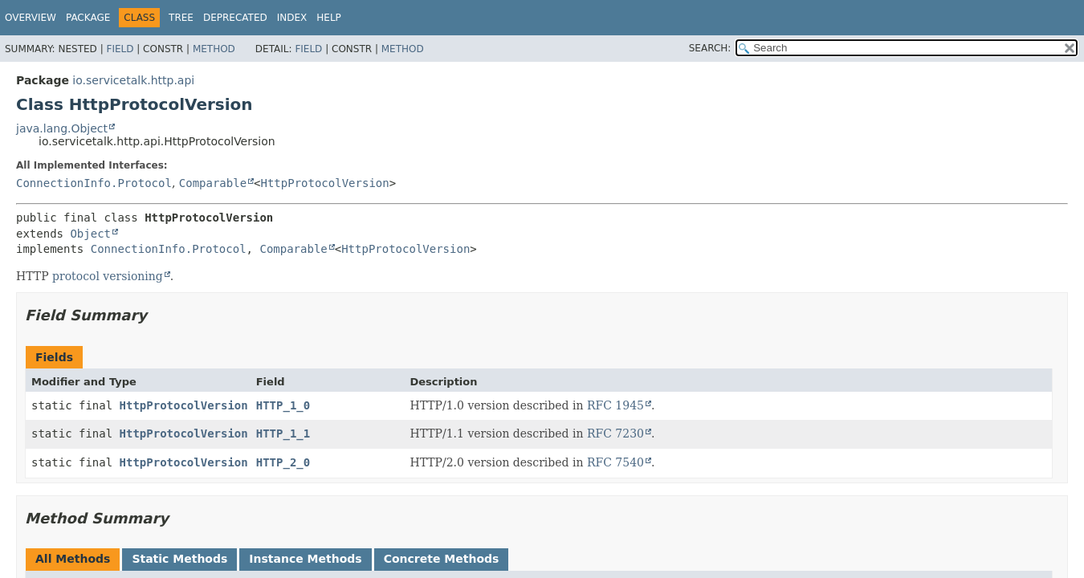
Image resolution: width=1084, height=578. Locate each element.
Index (292, 17)
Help (328, 17)
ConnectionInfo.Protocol (94, 183)
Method (214, 49)
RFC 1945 (615, 405)
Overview (30, 17)
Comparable (213, 183)
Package (88, 17)
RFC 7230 (615, 433)
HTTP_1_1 (283, 433)
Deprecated (235, 17)
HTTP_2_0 (283, 462)
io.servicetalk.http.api (133, 80)
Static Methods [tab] (179, 558)
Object (90, 233)
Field (119, 49)
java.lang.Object (62, 128)
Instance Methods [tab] (305, 558)
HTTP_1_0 (283, 405)
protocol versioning (107, 276)
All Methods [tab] (72, 558)
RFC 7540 (615, 462)
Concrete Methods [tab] (441, 558)
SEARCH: (710, 48)
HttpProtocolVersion (325, 183)
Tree (181, 17)
